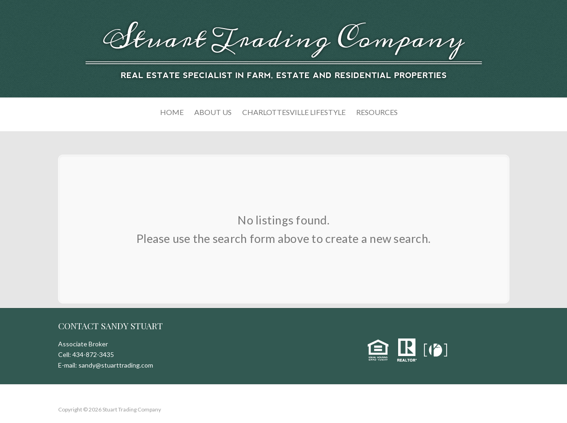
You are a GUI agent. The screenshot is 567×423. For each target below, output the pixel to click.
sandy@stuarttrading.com (115, 365)
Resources (377, 112)
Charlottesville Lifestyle (294, 112)
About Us (213, 112)
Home (172, 112)
